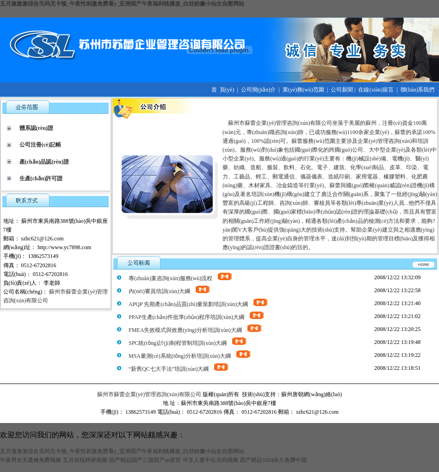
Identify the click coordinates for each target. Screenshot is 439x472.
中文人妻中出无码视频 (210, 460)
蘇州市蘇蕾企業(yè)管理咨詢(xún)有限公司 (149, 394)
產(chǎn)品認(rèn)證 (44, 162)
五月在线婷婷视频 (85, 460)
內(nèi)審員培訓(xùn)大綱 (170, 291)
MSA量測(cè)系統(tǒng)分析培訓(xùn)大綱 (190, 356)
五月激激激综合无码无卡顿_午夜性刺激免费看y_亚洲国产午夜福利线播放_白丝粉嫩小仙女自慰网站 (122, 3)
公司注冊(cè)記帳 (40, 144)
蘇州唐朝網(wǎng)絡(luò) (311, 394)
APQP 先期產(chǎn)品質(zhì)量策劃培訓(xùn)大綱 (199, 304)
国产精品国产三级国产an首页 (145, 460)
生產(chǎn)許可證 (41, 178)
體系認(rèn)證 (36, 128)
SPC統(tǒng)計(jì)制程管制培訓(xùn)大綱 (188, 343)
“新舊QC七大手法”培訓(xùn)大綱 (179, 369)
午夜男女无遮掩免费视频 (30, 460)
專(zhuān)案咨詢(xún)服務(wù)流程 (181, 278)
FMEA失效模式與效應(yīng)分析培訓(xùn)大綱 (196, 330)
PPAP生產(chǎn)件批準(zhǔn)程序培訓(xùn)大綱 (197, 317)
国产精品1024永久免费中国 (273, 460)
